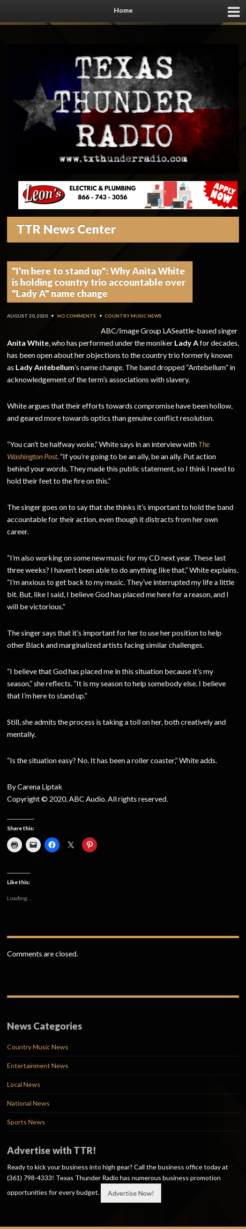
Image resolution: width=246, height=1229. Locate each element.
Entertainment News (37, 1066)
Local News (23, 1084)
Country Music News (133, 316)
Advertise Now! (131, 1193)
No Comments (76, 316)
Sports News (26, 1122)
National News (28, 1103)
